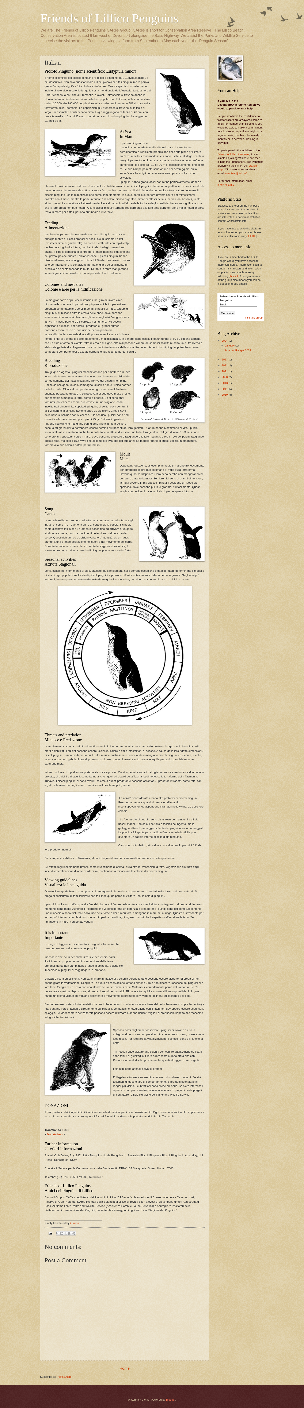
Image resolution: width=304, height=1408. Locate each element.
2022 (225, 365)
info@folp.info (225, 184)
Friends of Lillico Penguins (109, 18)
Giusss (74, 1223)
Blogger (170, 1399)
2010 (225, 394)
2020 (225, 377)
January (230, 345)
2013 (225, 383)
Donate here (55, 1134)
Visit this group (254, 317)
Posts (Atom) (64, 1376)
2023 (225, 359)
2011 (225, 389)
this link (234, 276)
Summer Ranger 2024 (237, 350)
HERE (252, 236)
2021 (225, 371)
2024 (225, 340)
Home (124, 1368)
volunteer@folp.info (236, 173)
